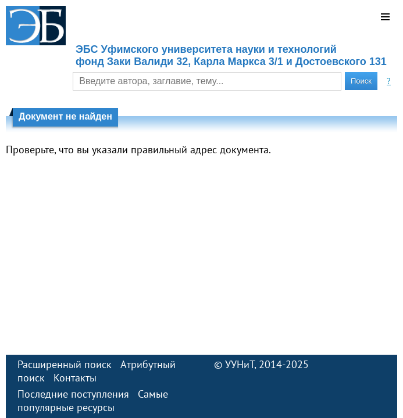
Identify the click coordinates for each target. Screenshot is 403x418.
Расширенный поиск (64, 364)
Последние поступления (73, 394)
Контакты (75, 377)
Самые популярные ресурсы (92, 400)
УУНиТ (239, 364)
